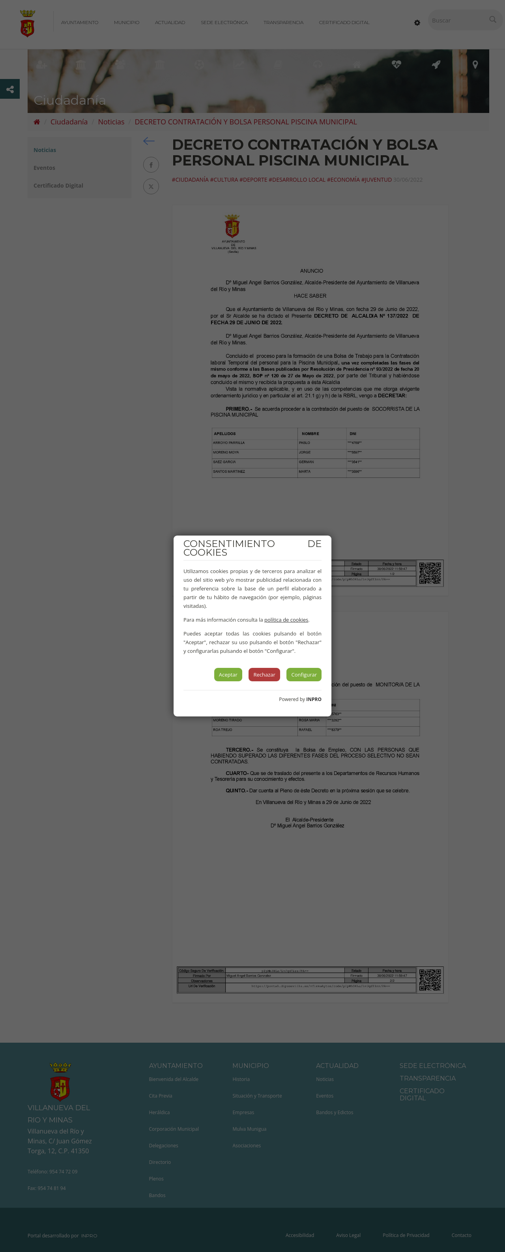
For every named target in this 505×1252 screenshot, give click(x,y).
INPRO (314, 699)
